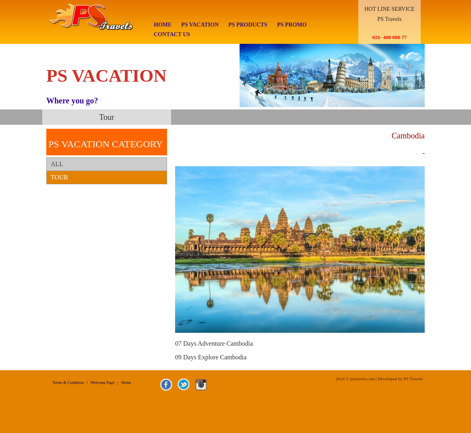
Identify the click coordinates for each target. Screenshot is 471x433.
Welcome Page (102, 382)
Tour (59, 177)
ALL (57, 164)
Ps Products (247, 25)
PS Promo (292, 25)
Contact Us (172, 34)
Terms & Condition (68, 382)
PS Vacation (200, 25)
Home (162, 25)
